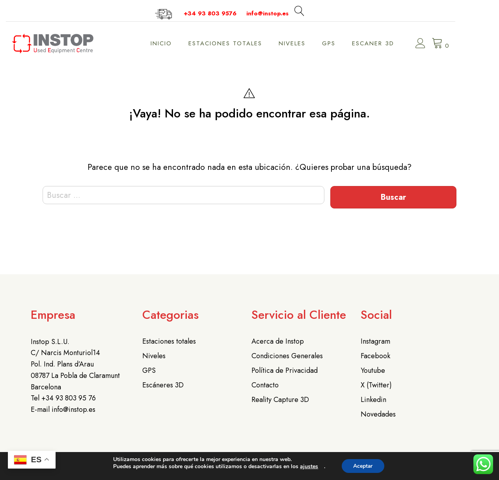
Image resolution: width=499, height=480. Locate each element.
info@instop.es (286, 13)
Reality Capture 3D (280, 399)
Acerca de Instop (277, 341)
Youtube (373, 370)
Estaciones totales (169, 341)
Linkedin (373, 399)
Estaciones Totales (244, 43)
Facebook (375, 356)
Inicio (180, 43)
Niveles (311, 43)
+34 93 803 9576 (229, 13)
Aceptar (363, 466)
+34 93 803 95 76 (68, 398)
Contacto (265, 385)
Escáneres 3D (163, 385)
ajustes (309, 466)
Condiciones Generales (287, 356)
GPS (347, 43)
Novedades (378, 414)
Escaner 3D (392, 43)
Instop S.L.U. (50, 342)
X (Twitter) (376, 385)
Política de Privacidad (284, 370)
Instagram (375, 341)
